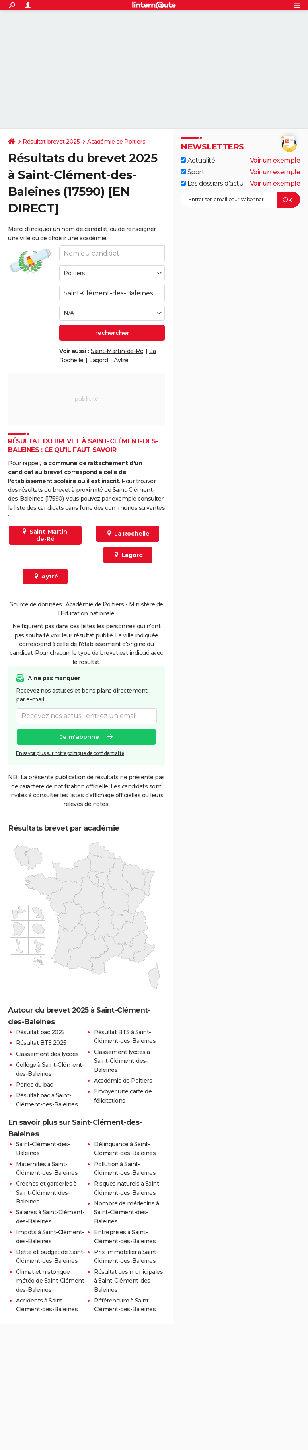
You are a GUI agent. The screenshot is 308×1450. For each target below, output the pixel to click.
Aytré (121, 360)
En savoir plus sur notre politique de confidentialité (70, 753)
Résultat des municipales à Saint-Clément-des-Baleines (128, 1280)
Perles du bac (34, 1084)
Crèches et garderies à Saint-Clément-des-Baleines (46, 1192)
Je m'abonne (79, 736)
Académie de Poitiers (116, 141)
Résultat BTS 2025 (41, 1042)
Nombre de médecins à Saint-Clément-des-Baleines (126, 1212)
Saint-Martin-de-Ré (117, 351)
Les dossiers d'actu (212, 183)
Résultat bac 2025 (40, 1032)
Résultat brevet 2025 (51, 141)
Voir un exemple (275, 160)
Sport (192, 172)
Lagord (98, 360)
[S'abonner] (240, 200)
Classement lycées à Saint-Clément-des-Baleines (122, 1060)
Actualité (198, 160)
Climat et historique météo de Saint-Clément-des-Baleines (51, 1280)
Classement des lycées (47, 1054)
